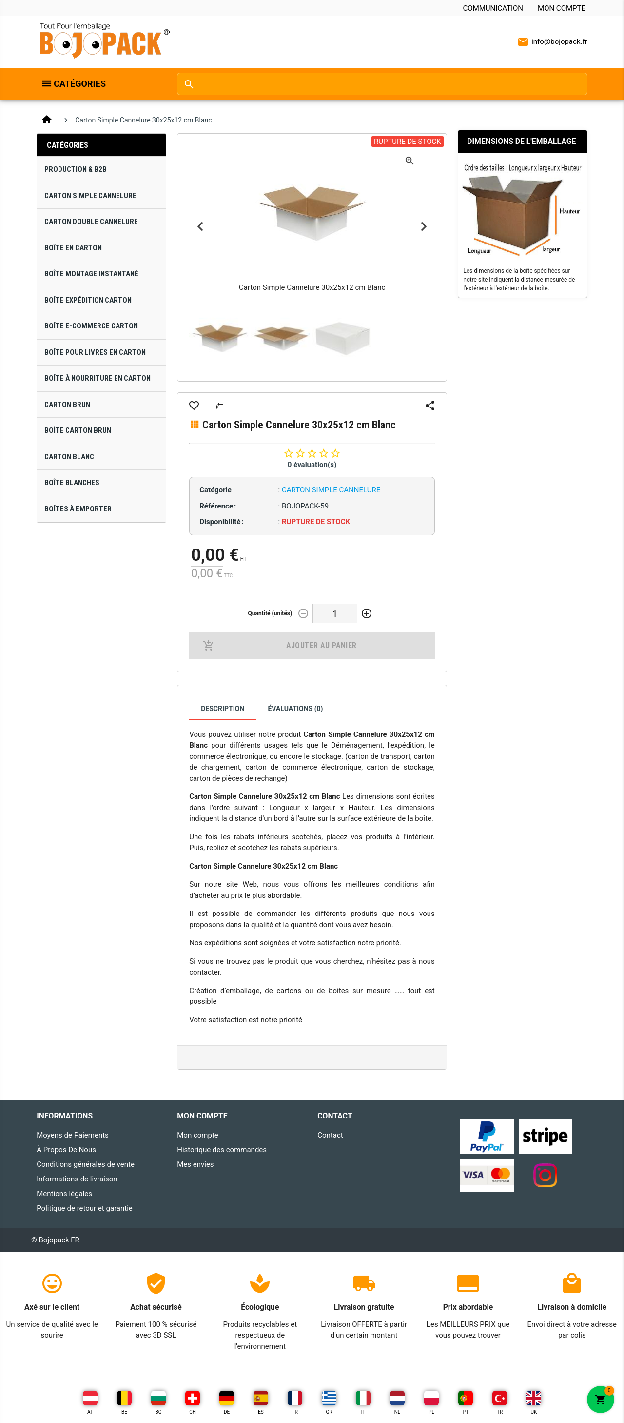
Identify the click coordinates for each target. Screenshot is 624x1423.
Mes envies (195, 1164)
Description (222, 708)
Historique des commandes (222, 1149)
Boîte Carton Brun (77, 430)
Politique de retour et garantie (85, 1208)
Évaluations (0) (295, 708)
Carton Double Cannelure (91, 221)
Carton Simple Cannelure (90, 195)
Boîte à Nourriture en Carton (97, 378)
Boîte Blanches (71, 482)
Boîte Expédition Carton (88, 300)
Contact (330, 1135)
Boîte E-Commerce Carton (91, 326)
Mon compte (561, 8)
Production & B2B (75, 169)
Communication (493, 8)
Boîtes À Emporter (78, 509)
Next (424, 227)
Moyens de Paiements (73, 1135)
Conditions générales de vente (86, 1164)
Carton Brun (67, 404)
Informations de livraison (77, 1179)
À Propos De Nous (66, 1149)
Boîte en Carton (73, 248)
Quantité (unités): (271, 613)
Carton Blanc (69, 456)
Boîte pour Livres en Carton (95, 352)
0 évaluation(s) (312, 464)
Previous (200, 227)
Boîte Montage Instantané (91, 273)
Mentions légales (64, 1193)
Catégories (80, 84)
